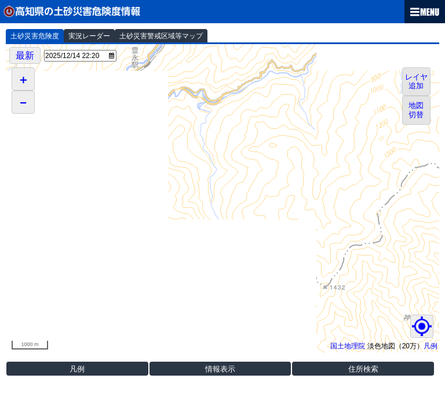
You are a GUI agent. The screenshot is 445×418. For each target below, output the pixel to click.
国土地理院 (347, 346)
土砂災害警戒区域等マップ (161, 36)
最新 (25, 55)
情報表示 (220, 369)
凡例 (430, 346)
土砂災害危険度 (34, 36)
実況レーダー (89, 36)
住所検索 (363, 369)
